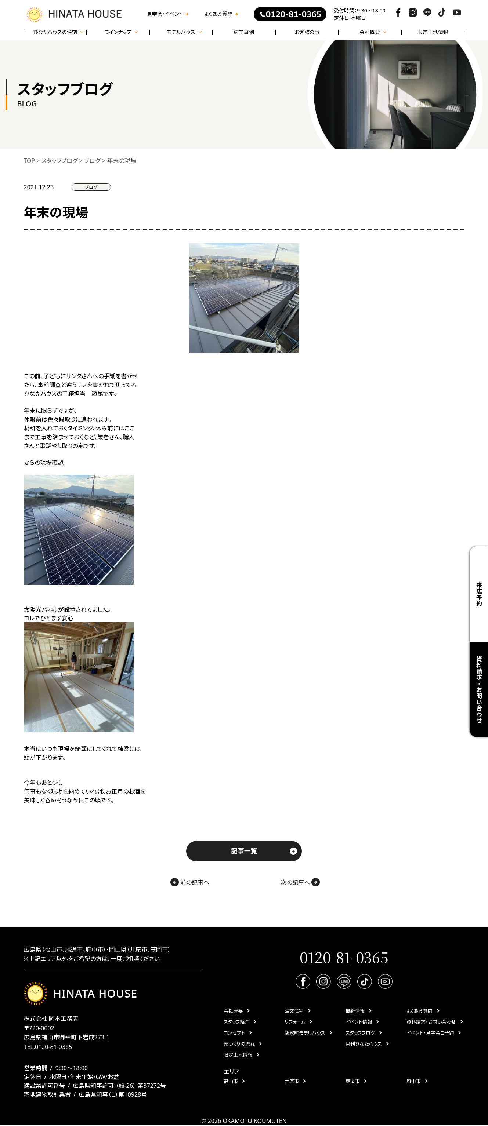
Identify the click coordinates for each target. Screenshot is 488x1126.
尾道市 (74, 950)
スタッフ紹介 (236, 1022)
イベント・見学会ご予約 (430, 1033)
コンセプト (234, 1033)
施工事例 (244, 32)
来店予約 (479, 594)
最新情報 (355, 1011)
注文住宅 (294, 1011)
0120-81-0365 (53, 1047)
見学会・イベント (165, 14)
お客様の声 (306, 32)
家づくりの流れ (239, 1044)
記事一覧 (244, 851)
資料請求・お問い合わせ (479, 690)
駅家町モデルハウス (305, 1033)
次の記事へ (301, 882)
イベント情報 (359, 1022)
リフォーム (295, 1022)
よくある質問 (218, 14)
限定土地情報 (432, 32)
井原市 (138, 950)
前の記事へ (188, 882)
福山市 (53, 950)
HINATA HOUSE (81, 994)
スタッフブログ (360, 1033)
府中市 (94, 950)
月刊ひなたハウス (364, 1044)
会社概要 (233, 1011)
